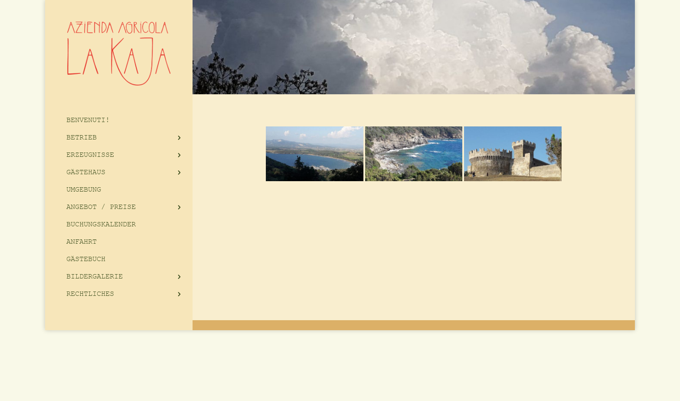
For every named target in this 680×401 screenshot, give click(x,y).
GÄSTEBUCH (85, 259)
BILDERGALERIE (94, 276)
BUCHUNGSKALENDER (101, 224)
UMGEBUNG (83, 190)
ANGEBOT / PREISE (101, 207)
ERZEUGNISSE (90, 155)
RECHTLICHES (90, 294)
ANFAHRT (81, 242)
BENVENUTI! (88, 120)
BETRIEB (81, 137)
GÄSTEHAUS (85, 172)
